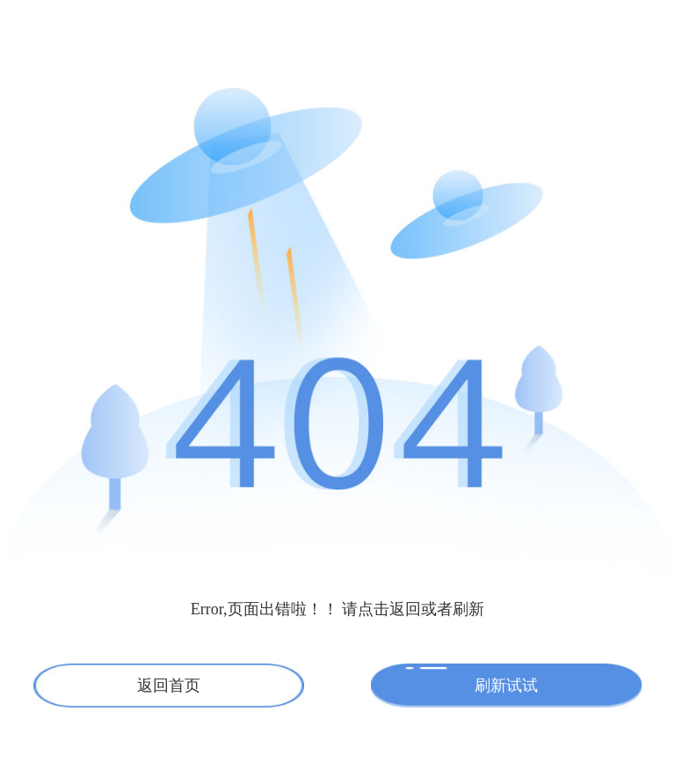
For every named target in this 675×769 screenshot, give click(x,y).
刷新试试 (506, 685)
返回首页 (168, 685)
